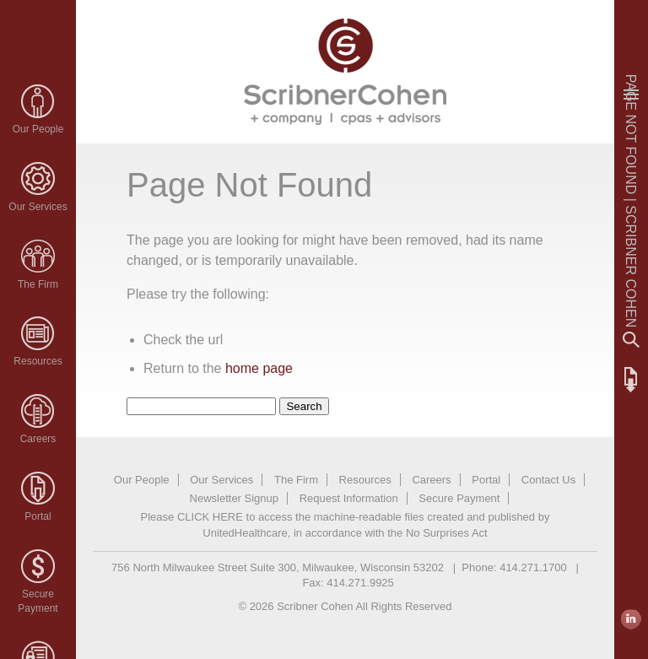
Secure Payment (459, 498)
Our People (38, 129)
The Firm (38, 284)
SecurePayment (37, 601)
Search (631, 340)
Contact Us (548, 479)
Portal (37, 516)
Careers (38, 439)
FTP (631, 379)
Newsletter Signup (234, 498)
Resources (38, 361)
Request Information (349, 498)
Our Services (37, 207)
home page (259, 368)
